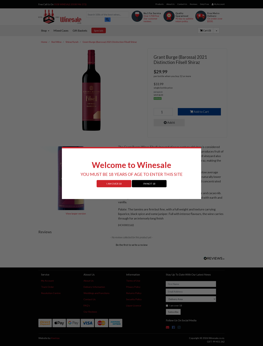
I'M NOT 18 (149, 183)
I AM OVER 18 (114, 183)
